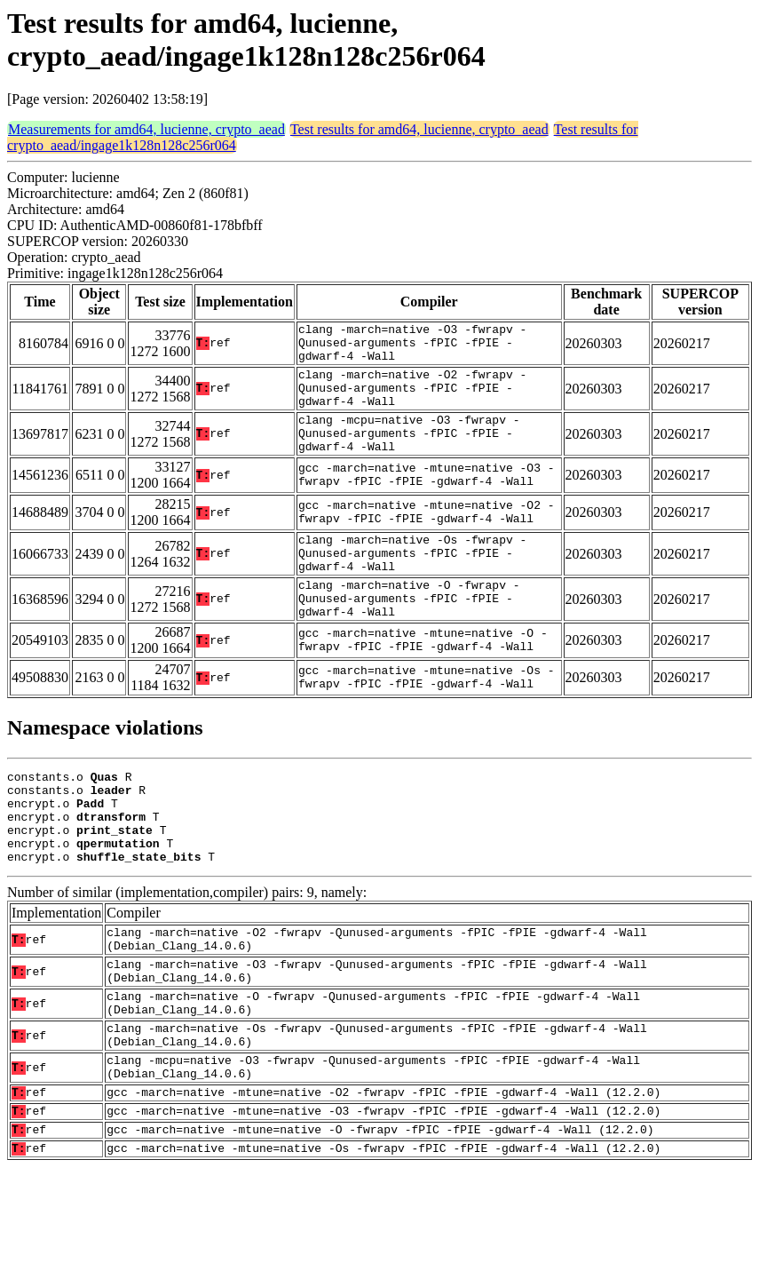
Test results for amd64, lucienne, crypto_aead (419, 129)
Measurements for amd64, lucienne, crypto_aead (146, 129)
